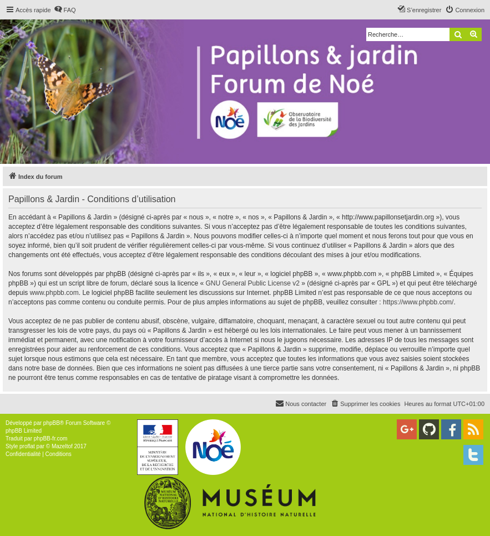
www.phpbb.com (54, 293)
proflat (27, 446)
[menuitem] (65, 10)
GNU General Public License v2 (253, 283)
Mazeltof (62, 446)
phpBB (51, 423)
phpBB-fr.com (51, 438)
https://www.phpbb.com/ (418, 302)
